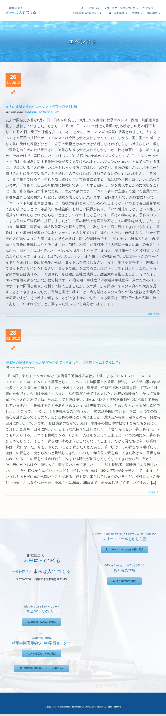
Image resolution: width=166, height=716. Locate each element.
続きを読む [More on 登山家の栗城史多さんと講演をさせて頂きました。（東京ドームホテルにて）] (154, 492)
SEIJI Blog (30, 111)
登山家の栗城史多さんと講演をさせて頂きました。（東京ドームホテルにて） (64, 362)
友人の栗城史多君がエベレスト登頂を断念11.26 (41, 107)
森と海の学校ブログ (48, 111)
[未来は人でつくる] (21, 8)
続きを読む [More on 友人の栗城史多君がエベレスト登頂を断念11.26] (154, 313)
